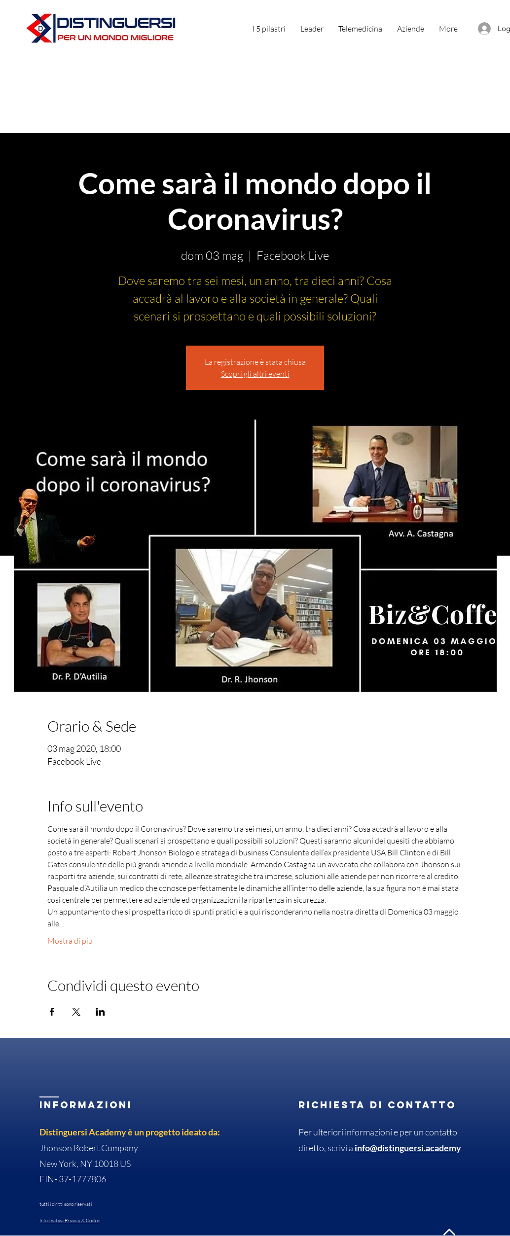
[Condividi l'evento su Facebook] (52, 1012)
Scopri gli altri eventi (255, 374)
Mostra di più (70, 941)
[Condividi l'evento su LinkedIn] (100, 1012)
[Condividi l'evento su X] (76, 1012)
